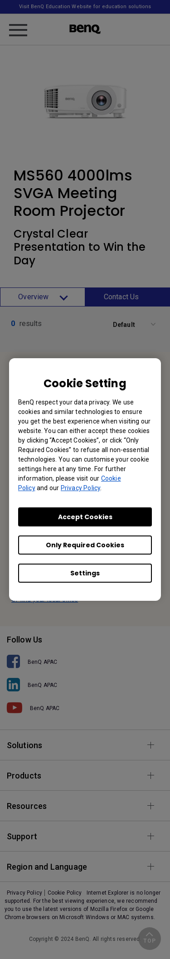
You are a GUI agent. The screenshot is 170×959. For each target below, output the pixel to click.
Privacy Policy (80, 488)
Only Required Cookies (85, 545)
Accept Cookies (85, 516)
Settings (85, 573)
